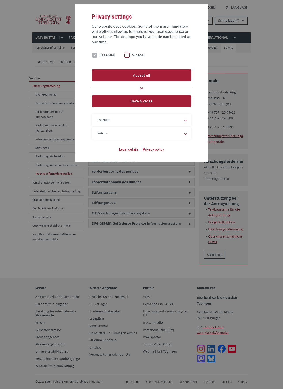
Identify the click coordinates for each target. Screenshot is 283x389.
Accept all (141, 75)
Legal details (129, 149)
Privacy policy (153, 149)
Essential (107, 55)
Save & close (142, 101)
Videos (138, 55)
